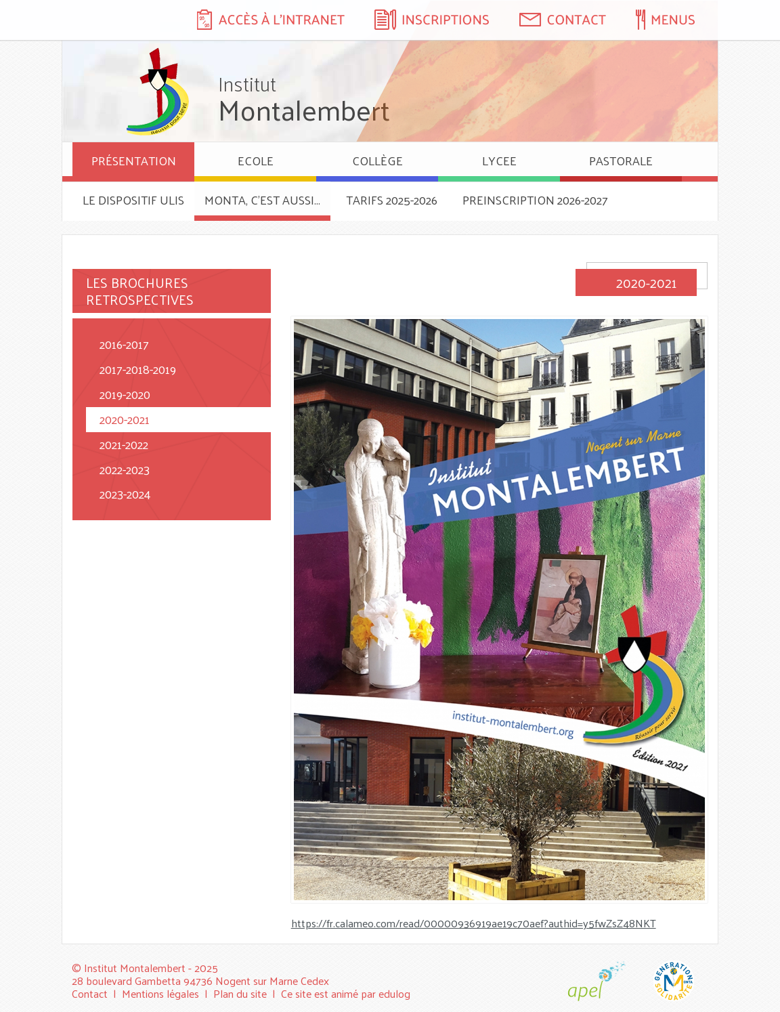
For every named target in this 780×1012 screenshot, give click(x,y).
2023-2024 (125, 493)
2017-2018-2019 (138, 369)
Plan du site (240, 993)
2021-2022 (124, 444)
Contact (90, 993)
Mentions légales (160, 993)
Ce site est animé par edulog (345, 993)
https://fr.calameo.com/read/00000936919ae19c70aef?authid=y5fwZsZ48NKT (473, 923)
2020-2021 (125, 419)
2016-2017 (124, 344)
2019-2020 (125, 394)
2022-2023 (125, 469)
